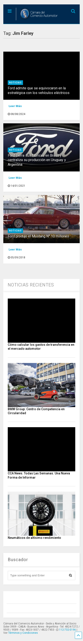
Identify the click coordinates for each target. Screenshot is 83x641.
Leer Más (15, 106)
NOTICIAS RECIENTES (31, 285)
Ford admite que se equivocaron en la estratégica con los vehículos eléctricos (38, 90)
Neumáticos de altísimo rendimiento (34, 537)
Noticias (15, 82)
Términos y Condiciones (23, 632)
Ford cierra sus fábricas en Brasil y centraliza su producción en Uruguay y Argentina (37, 160)
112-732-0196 (67, 629)
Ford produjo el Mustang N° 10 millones (38, 236)
